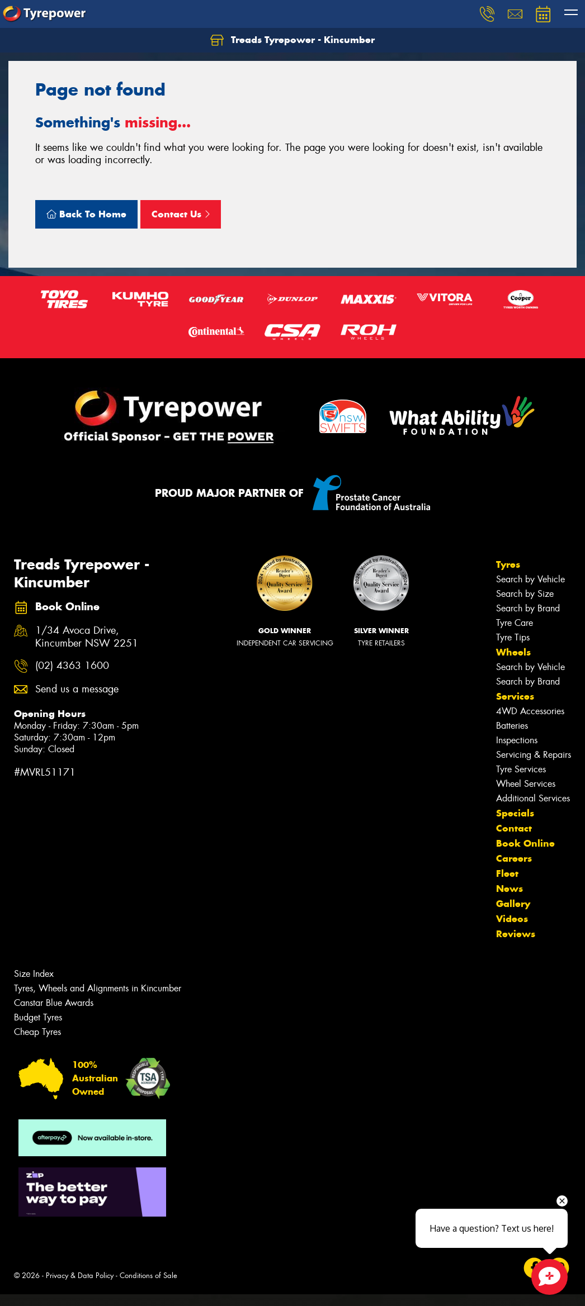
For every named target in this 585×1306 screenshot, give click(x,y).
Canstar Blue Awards (53, 1003)
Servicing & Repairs (533, 755)
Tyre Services (521, 769)
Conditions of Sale (148, 1275)
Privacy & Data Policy (80, 1275)
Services (515, 696)
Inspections (516, 740)
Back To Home (86, 214)
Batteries (512, 726)
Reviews (515, 934)
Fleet (507, 873)
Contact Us (181, 214)
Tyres (508, 564)
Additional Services (533, 798)
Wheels (513, 652)
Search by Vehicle (530, 579)
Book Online (525, 843)
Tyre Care (514, 623)
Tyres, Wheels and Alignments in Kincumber (97, 988)
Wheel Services (525, 784)
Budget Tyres (38, 1017)
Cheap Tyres (37, 1032)
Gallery (513, 903)
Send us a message (77, 689)
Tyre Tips (513, 637)
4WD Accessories (530, 711)
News (509, 888)
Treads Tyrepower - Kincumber (292, 40)
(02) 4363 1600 (72, 665)
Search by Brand (528, 608)
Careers (514, 858)
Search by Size (525, 594)
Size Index (34, 974)
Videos (512, 919)
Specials (515, 813)
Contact (514, 828)
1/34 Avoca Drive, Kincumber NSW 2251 (86, 637)
